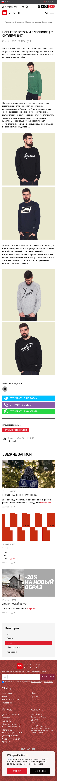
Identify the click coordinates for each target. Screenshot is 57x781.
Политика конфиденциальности (12, 731)
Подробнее (45, 502)
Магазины (7, 693)
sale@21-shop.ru (38, 726)
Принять (17, 771)
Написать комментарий (16, 430)
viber (21, 405)
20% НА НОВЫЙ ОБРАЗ (14, 604)
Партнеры (35, 699)
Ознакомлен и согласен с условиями (29, 682)
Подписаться (47, 677)
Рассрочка (7, 702)
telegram (23, 398)
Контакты (6, 721)
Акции (10, 638)
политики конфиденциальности (42, 682)
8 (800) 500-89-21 (11, 7)
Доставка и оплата (11, 714)
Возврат (6, 717)
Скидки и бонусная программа (11, 740)
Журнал (34, 693)
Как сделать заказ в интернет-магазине (11, 725)
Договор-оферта (10, 735)
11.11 (5, 548)
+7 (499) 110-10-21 (39, 720)
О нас (4, 696)
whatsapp (24, 411)
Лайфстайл (12, 652)
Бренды (34, 696)
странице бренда (40, 257)
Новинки (11, 643)
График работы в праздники (19, 495)
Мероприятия (13, 647)
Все (8, 634)
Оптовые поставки (10, 699)
